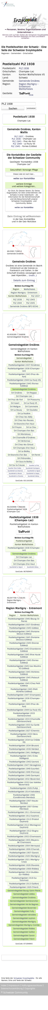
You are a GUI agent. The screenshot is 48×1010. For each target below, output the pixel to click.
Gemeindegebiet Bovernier (24, 908)
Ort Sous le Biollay (24, 461)
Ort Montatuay (24, 434)
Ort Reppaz (32, 392)
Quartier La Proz (34, 465)
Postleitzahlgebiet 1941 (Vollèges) (23, 752)
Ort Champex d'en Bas (24, 430)
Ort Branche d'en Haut (24, 424)
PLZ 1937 (18, 136)
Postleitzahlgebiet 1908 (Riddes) (24, 868)
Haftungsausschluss (32, 985)
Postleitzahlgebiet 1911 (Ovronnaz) (24, 812)
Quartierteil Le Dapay (32, 473)
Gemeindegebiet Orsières (24, 389)
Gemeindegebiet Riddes (24, 928)
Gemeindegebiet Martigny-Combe (23, 925)
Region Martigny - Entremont (28, 85)
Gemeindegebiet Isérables (24, 914)
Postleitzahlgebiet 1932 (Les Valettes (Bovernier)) (24, 783)
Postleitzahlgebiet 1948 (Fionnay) (24, 772)
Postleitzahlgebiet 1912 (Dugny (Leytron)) (24, 832)
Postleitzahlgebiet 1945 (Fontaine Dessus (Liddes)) (24, 632)
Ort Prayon (17, 427)
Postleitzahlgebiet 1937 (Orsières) (24, 365)
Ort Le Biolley (24, 451)
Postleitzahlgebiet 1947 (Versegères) (24, 765)
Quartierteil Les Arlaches (15, 471)
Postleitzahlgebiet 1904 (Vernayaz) (24, 845)
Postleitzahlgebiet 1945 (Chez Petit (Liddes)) (24, 684)
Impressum (14, 985)
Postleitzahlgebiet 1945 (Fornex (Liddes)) (23, 384)
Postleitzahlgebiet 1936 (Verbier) (24, 749)
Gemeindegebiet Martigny (24, 921)
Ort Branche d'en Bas (17, 455)
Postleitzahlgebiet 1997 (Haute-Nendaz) (24, 801)
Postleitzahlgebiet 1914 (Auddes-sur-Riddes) (24, 873)
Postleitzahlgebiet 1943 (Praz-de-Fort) (24, 375)
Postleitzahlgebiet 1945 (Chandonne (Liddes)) (24, 650)
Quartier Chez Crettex (14, 468)
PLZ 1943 (16, 141)
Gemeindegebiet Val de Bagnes (24, 904)
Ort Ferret (36, 455)
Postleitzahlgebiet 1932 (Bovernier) (24, 779)
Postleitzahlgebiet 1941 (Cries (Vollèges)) (24, 757)
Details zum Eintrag (24, 280)
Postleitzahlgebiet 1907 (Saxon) (24, 852)
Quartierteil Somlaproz (33, 468)
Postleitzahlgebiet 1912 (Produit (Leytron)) (24, 820)
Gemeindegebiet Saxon (24, 935)
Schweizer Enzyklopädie (24, 978)
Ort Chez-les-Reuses (24, 420)
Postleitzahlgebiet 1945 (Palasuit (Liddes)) (24, 678)
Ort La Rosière (24, 413)
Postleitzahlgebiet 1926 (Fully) (24, 788)
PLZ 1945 (15, 146)
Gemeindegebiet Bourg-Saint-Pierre (24, 890)
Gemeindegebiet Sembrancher (24, 901)
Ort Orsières (16, 392)
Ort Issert (15, 403)
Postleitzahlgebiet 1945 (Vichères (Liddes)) (24, 673)
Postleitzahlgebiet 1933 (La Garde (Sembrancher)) (24, 726)
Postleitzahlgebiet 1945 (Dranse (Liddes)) (24, 644)
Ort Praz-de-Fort (15, 399)
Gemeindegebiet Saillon (24, 932)
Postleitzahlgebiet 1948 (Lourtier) (24, 768)
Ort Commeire (31, 406)
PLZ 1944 (17, 143)
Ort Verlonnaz (24, 441)
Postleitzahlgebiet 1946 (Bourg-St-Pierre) (24, 620)
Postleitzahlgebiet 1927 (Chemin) (24, 730)
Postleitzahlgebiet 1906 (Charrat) (24, 849)
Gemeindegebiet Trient (24, 939)
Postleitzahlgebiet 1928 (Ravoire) (24, 865)
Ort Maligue (15, 406)
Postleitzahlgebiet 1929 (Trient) (24, 887)
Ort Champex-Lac (24, 396)
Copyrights (30, 988)
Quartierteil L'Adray (33, 476)
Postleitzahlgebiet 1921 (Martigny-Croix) (24, 860)
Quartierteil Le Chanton (16, 476)
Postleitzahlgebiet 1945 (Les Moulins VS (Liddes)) (24, 667)
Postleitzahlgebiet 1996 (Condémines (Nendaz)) (24, 796)
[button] (13, 108)
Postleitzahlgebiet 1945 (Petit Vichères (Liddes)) (24, 690)
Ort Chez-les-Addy (24, 417)
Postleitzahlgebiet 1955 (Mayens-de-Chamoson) (24, 841)
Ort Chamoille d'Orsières (24, 437)
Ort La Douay (16, 410)
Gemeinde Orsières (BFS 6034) (24, 306)
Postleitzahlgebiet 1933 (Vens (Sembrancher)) (24, 735)
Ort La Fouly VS (30, 403)
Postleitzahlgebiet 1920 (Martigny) (24, 856)
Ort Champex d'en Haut (24, 448)
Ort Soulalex (32, 410)
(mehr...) (33, 275)
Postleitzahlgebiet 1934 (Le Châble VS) (24, 741)
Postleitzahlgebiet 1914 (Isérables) (24, 791)
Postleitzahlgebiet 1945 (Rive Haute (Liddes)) (24, 655)
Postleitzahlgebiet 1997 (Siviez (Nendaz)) (24, 807)
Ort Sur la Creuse (17, 465)
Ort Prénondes (24, 458)
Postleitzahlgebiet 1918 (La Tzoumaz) (24, 879)
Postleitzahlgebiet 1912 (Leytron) (24, 816)
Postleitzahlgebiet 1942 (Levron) (24, 761)
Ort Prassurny (33, 399)
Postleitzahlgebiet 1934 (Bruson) (24, 745)
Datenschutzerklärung (12, 988)
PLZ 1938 (24, 68)
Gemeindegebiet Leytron (24, 918)
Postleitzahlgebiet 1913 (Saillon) (24, 883)
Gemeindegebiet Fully (24, 911)
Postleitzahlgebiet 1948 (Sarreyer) (24, 775)
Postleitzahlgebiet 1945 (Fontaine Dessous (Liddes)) (24, 638)
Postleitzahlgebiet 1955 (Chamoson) (24, 836)
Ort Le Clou (31, 427)
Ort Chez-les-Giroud (24, 444)
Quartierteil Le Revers (15, 473)
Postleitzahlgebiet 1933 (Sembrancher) (24, 714)
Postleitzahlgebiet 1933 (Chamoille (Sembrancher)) (24, 720)
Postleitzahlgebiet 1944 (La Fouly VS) (24, 380)
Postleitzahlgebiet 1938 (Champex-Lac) (24, 369)
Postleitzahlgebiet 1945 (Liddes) (24, 628)
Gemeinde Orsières (29, 80)
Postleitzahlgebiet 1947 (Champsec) (24, 695)
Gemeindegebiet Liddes (24, 894)
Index (3, 985)
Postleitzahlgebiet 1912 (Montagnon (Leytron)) (24, 826)
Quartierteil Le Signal (33, 471)
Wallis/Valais (26, 88)
